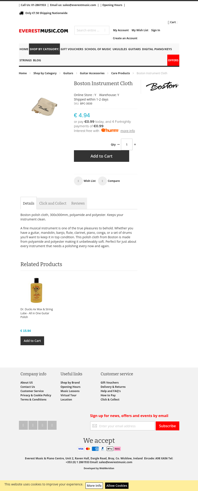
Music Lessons (70, 391)
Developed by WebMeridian (99, 468)
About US (26, 382)
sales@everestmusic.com (79, 5)
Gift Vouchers (110, 382)
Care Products (121, 73)
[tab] (28, 203)
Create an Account (125, 38)
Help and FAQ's (111, 391)
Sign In (155, 30)
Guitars (68, 73)
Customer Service (32, 391)
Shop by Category (45, 73)
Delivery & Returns (113, 387)
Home (23, 73)
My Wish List (140, 30)
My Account (121, 30)
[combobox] (91, 30)
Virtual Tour (69, 395)
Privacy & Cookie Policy (35, 395)
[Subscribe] (167, 425)
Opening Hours (112, 5)
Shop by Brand (70, 382)
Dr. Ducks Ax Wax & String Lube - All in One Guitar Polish (36, 313)
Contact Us (27, 387)
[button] (85, 181)
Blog (37, 60)
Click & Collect (110, 399)
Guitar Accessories (92, 73)
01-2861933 (38, 5)
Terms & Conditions (33, 399)
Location (66, 399)
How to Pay (108, 395)
